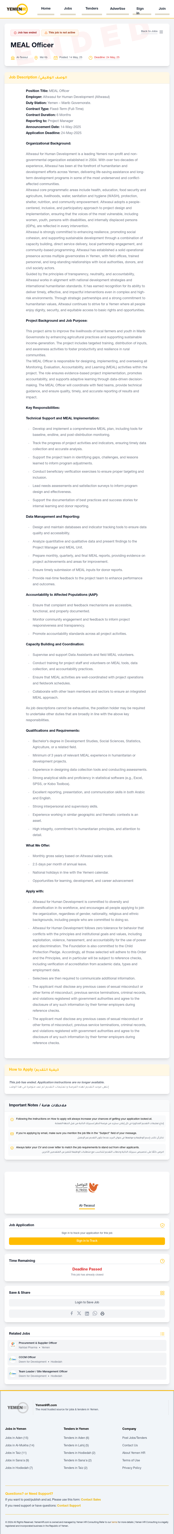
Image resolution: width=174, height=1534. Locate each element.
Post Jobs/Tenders (134, 1438)
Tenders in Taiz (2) (75, 1468)
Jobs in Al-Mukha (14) (19, 1445)
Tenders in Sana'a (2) (78, 1460)
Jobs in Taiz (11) (15, 1453)
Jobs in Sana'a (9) (17, 1460)
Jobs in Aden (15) (16, 1438)
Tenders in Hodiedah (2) (79, 1453)
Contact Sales (91, 1500)
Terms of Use (131, 1460)
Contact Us (130, 1445)
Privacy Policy (131, 1468)
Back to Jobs (149, 31)
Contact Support (69, 1506)
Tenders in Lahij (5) (76, 1445)
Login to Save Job (87, 1302)
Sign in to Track (87, 1241)
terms (114, 1522)
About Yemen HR (133, 1453)
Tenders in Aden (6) (76, 1438)
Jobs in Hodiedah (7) (19, 1468)
